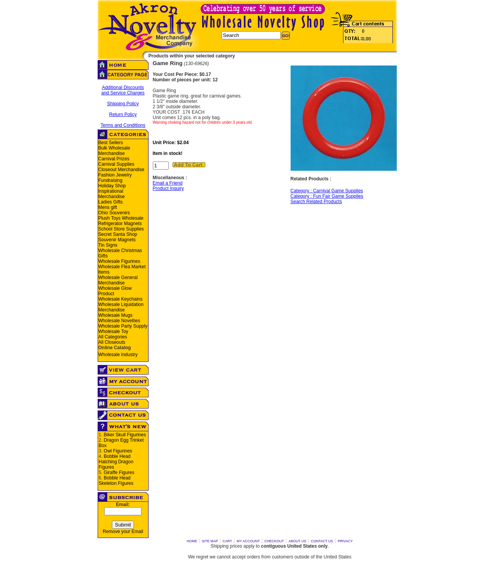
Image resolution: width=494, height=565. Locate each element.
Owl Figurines (118, 451)
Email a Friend (168, 183)
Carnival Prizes (114, 158)
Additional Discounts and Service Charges (122, 90)
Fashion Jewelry (115, 175)
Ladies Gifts (110, 202)
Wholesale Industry (118, 354)
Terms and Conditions (122, 125)
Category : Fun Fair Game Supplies (327, 196)
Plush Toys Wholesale (121, 218)
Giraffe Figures (119, 472)
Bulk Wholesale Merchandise (114, 150)
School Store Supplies (121, 229)
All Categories (112, 337)
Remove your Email (123, 531)
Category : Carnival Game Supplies (327, 190)
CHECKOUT (274, 541)
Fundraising (110, 180)
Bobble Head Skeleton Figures (116, 480)
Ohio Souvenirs (114, 212)
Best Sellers (110, 142)
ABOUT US (297, 541)
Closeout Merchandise (121, 169)
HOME (192, 541)
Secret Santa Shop (117, 234)
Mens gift (107, 207)
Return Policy (123, 114)
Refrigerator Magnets (120, 223)
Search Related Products (316, 201)
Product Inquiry (168, 188)
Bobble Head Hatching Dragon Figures (116, 462)
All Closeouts (111, 342)
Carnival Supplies (116, 164)
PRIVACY (345, 541)
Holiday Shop (112, 185)
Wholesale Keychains (120, 299)
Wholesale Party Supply (122, 326)
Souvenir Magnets (117, 239)
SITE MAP (210, 541)
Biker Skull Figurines (125, 434)
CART (227, 541)
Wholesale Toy (113, 331)
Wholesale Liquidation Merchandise (121, 307)
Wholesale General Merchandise (118, 280)
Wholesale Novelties (119, 320)
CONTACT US (322, 541)
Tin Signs (108, 245)
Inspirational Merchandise (111, 193)
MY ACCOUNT (248, 541)
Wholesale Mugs (115, 315)
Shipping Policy (123, 103)
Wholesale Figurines (119, 261)
